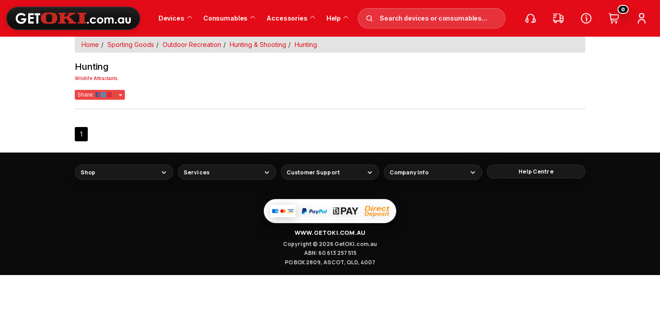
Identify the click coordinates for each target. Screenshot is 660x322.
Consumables (229, 18)
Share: (99, 94)
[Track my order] (558, 18)
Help (337, 18)
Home (90, 44)
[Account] (642, 18)
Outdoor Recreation (192, 44)
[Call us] (531, 18)
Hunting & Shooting (258, 44)
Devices (175, 18)
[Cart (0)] (614, 18)
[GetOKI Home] (73, 18)
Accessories (290, 18)
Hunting (306, 44)
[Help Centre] (586, 18)
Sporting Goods (130, 44)
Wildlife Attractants (96, 78)
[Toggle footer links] (124, 172)
